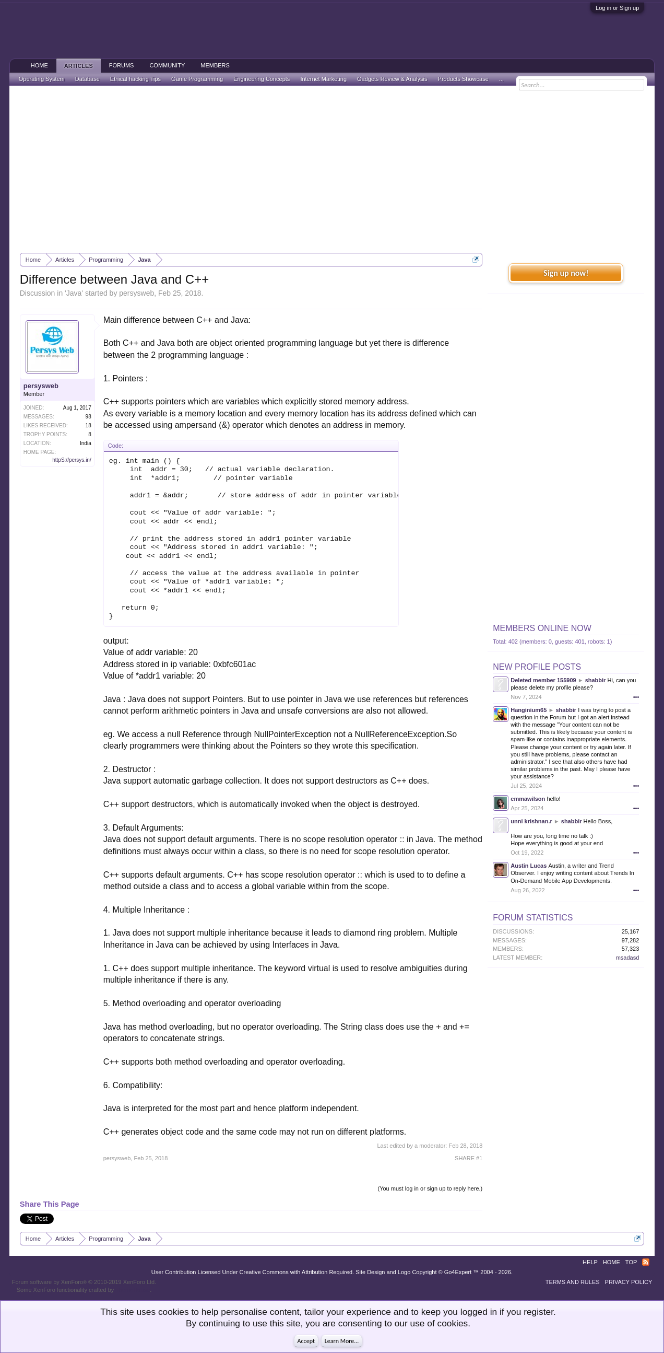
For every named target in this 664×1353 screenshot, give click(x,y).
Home (39, 65)
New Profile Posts (537, 666)
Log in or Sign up (617, 8)
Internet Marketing (323, 79)
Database (87, 79)
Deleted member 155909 (543, 680)
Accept (306, 1341)
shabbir (595, 680)
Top (631, 1262)
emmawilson (528, 799)
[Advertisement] (332, 169)
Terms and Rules (573, 1282)
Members (215, 65)
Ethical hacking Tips (135, 79)
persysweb (136, 293)
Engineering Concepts (261, 79)
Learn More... (342, 1341)
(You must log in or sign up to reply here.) (430, 1188)
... (501, 79)
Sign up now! (565, 273)
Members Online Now (542, 628)
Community (167, 65)
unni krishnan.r (531, 821)
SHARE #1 (468, 1158)
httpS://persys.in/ (71, 460)
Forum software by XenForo (84, 1282)
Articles (78, 66)
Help (590, 1262)
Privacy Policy (629, 1282)
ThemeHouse (132, 1290)
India (85, 443)
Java (74, 293)
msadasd (627, 957)
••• (636, 697)
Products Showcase (463, 79)
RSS (645, 1262)
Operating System (42, 79)
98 (88, 416)
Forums (121, 65)
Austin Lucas (529, 865)
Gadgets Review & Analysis (392, 79)
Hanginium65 (529, 710)
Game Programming (197, 79)
